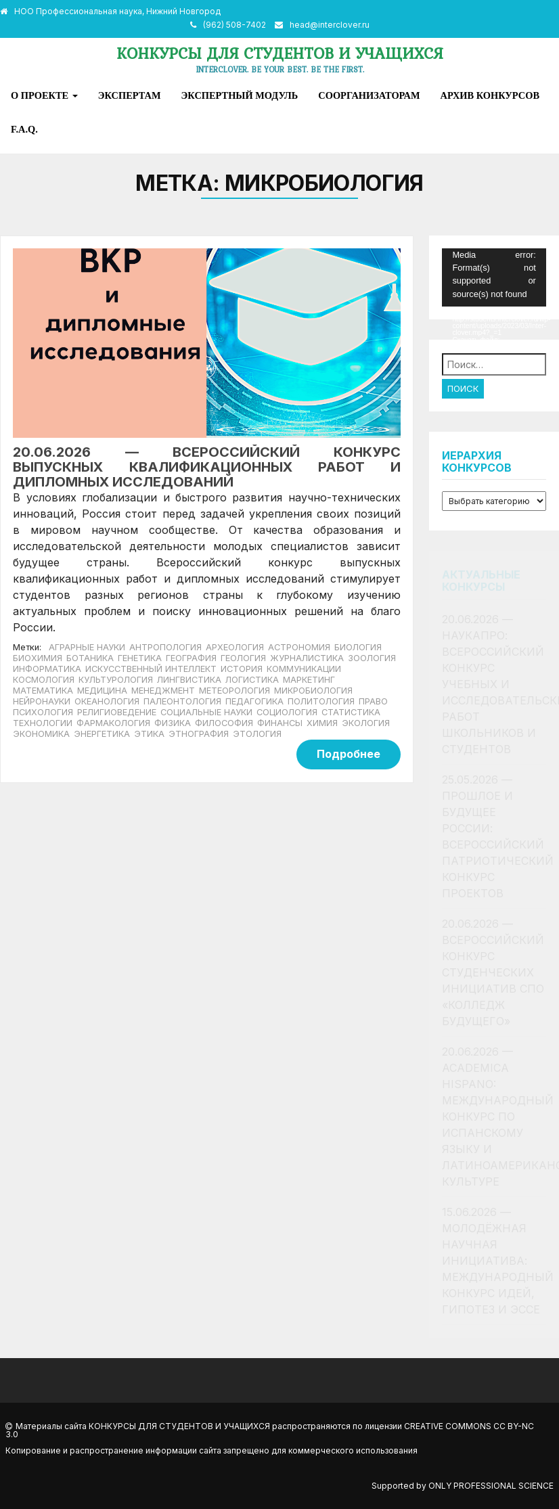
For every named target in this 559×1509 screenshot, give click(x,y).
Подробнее (348, 754)
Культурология (116, 680)
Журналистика (307, 658)
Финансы (280, 723)
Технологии (42, 723)
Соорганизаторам (369, 95)
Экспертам (129, 95)
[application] (493, 277)
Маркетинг (309, 680)
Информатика (47, 669)
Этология (257, 734)
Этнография (199, 734)
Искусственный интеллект (151, 669)
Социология (286, 712)
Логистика (252, 680)
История (242, 669)
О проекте (44, 95)
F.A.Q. (24, 129)
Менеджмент (163, 690)
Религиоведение (116, 712)
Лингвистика (189, 680)
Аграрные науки (87, 647)
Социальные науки (206, 712)
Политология (321, 701)
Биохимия (37, 658)
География (191, 658)
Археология (235, 647)
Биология (358, 647)
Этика (149, 734)
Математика (43, 690)
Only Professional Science (491, 1486)
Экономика (41, 734)
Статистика (350, 712)
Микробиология (313, 690)
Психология (43, 712)
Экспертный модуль (239, 95)
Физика (172, 723)
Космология (43, 680)
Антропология (165, 647)
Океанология (106, 701)
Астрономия (299, 647)
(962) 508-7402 (234, 25)
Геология (243, 658)
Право (373, 701)
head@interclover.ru (330, 25)
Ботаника (90, 658)
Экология (366, 723)
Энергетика (102, 734)
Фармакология (113, 723)
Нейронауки (41, 701)
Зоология (372, 658)
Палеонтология (182, 701)
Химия (322, 723)
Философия (224, 723)
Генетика (140, 658)
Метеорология (234, 690)
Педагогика (254, 701)
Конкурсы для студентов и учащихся (279, 53)
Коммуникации (304, 669)
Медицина (102, 690)
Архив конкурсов (490, 95)
